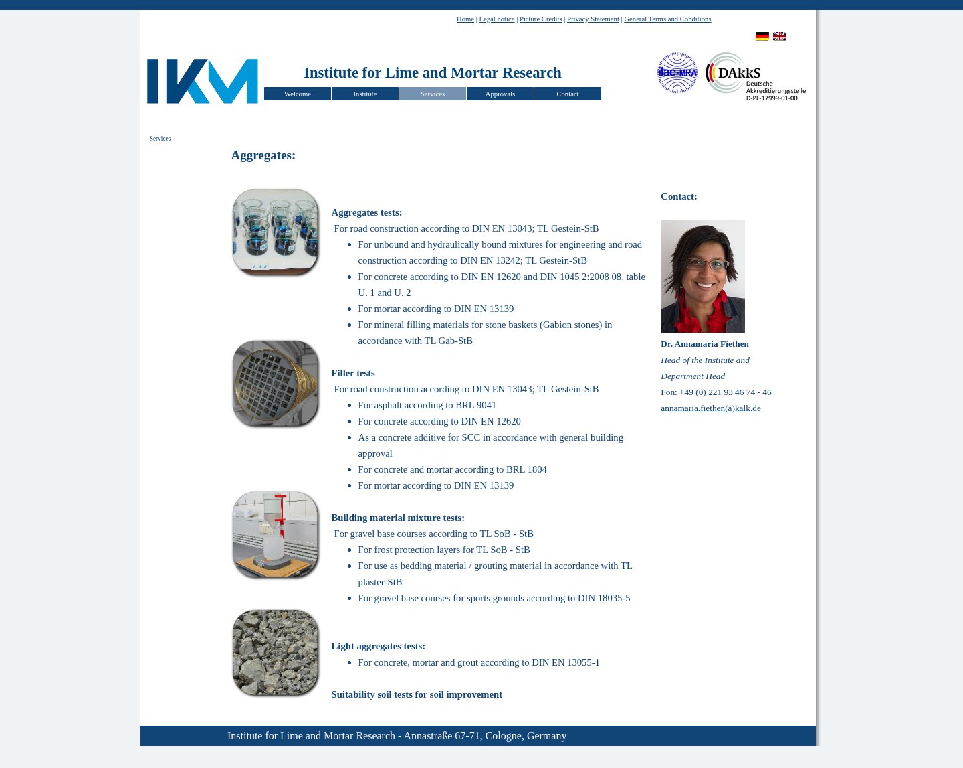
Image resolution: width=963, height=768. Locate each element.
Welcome (297, 94)
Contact (567, 94)
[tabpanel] (634, 18)
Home (465, 19)
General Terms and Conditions (667, 19)
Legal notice (497, 19)
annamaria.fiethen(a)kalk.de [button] (711, 408)
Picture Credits (541, 19)
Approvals (500, 94)
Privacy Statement (593, 19)
